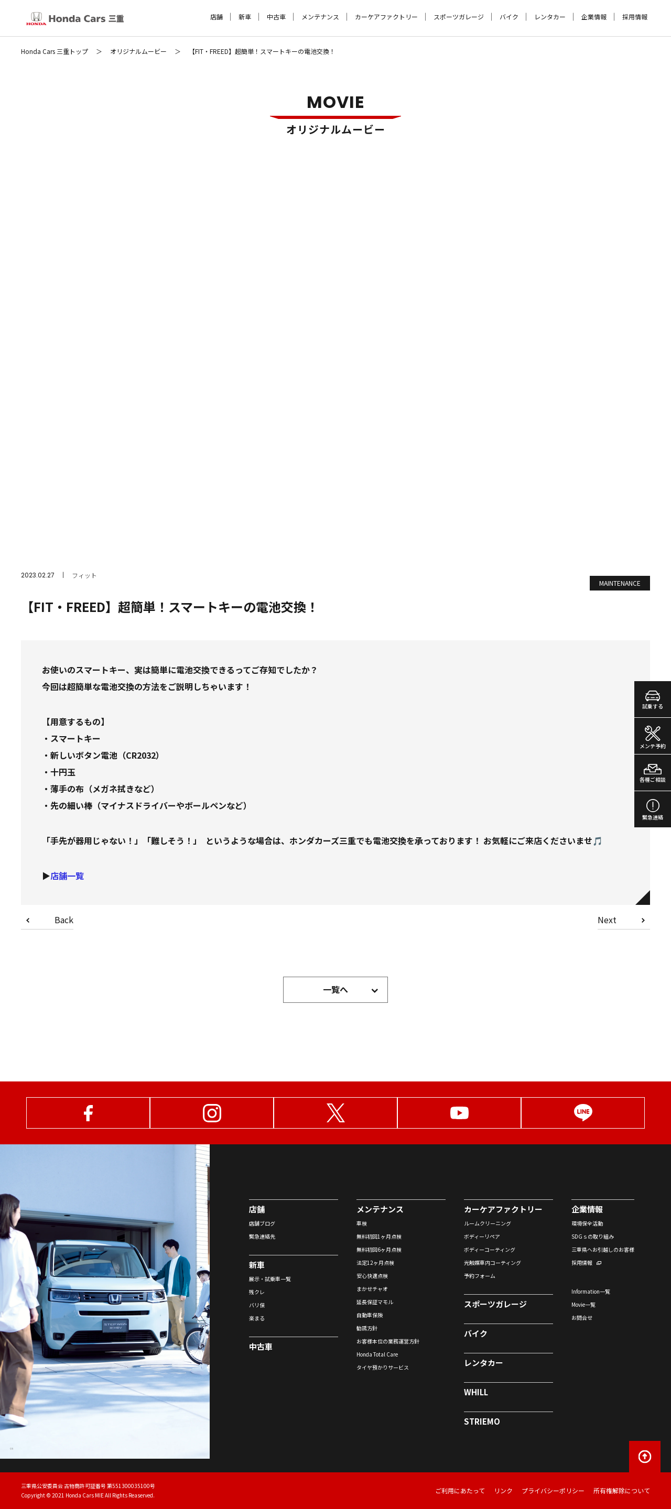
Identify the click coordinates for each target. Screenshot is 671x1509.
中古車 (276, 16)
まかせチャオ (372, 1289)
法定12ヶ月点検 (375, 1262)
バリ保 (257, 1305)
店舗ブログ (262, 1223)
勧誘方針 (366, 1328)
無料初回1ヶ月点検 (379, 1236)
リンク (503, 1490)
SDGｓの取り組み (592, 1236)
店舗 (216, 16)
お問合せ (581, 1317)
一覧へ (335, 989)
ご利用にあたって (460, 1490)
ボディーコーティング (489, 1249)
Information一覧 (590, 1291)
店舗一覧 (67, 875)
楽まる (257, 1318)
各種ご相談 (653, 773)
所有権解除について (621, 1490)
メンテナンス (320, 16)
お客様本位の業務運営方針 (387, 1341)
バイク (509, 16)
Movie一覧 (583, 1304)
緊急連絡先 (262, 1236)
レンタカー (550, 16)
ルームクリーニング (487, 1223)
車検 (361, 1223)
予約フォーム (479, 1276)
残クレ (257, 1292)
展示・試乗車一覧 (270, 1279)
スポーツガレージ (459, 16)
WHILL (476, 1391)
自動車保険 (369, 1315)
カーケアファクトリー (386, 16)
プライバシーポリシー (553, 1490)
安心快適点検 (372, 1276)
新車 (245, 16)
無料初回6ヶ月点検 (379, 1249)
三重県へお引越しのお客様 (602, 1249)
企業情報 (594, 16)
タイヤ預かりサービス (382, 1367)
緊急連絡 (652, 810)
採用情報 (634, 16)
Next (607, 920)
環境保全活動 (587, 1223)
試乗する (652, 700)
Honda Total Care (377, 1354)
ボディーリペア (482, 1236)
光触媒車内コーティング (492, 1262)
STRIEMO (482, 1421)
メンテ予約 (653, 738)
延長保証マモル (374, 1302)
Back (64, 920)
